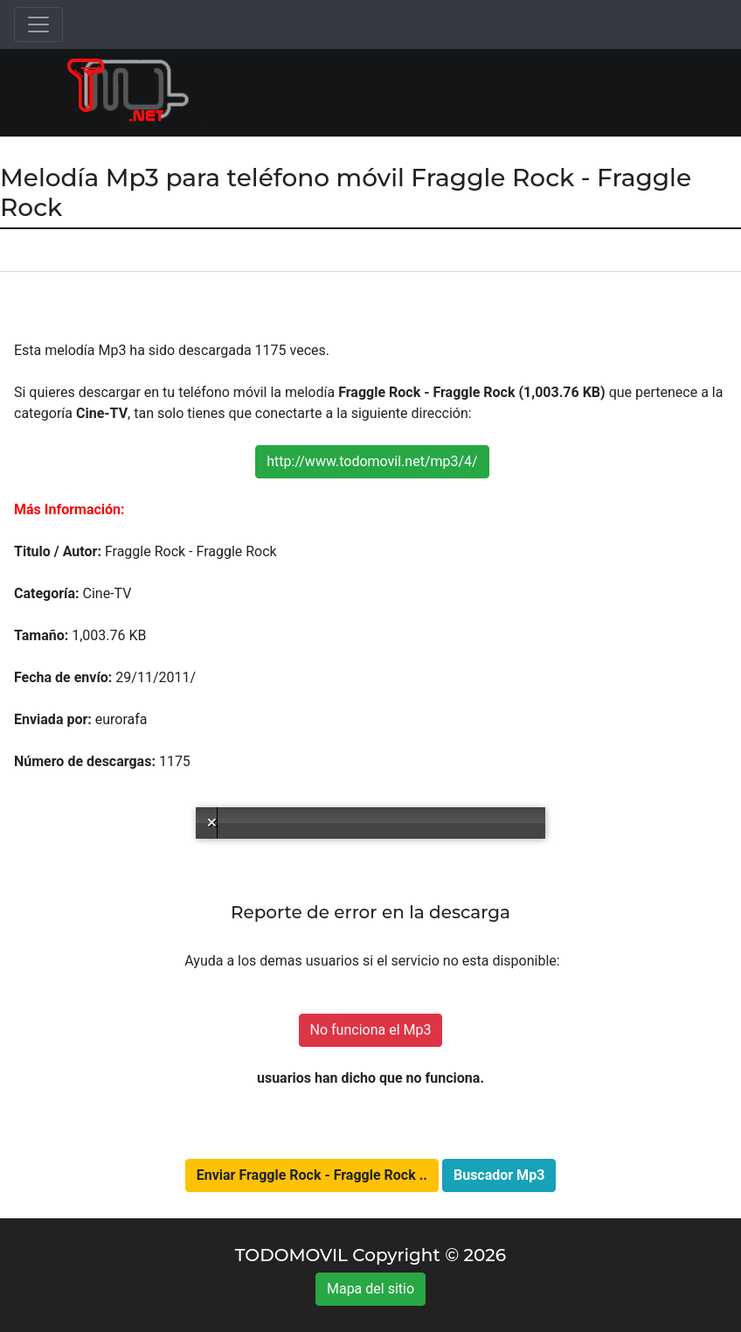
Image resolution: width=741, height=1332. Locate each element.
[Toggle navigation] (38, 24)
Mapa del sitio (370, 1288)
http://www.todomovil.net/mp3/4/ (372, 461)
